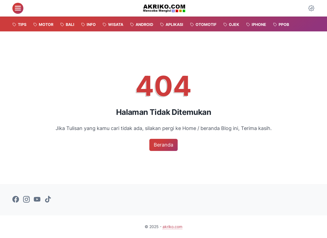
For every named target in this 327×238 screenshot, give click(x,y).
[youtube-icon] (37, 199)
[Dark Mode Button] (311, 8)
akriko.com (172, 226)
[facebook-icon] (15, 199)
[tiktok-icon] (48, 199)
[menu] (17, 8)
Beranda (163, 145)
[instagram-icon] (26, 199)
